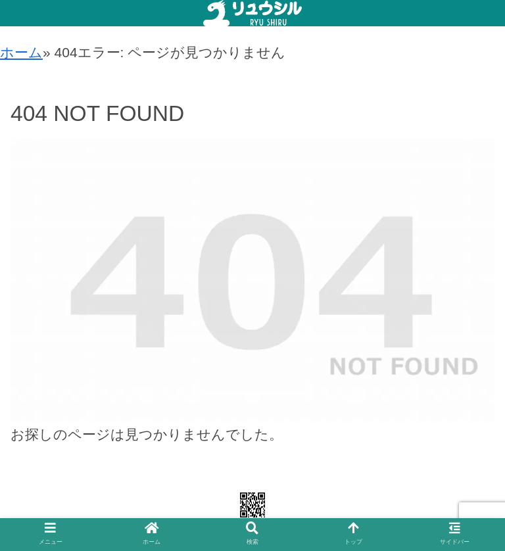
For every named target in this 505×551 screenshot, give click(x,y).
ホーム (21, 52)
